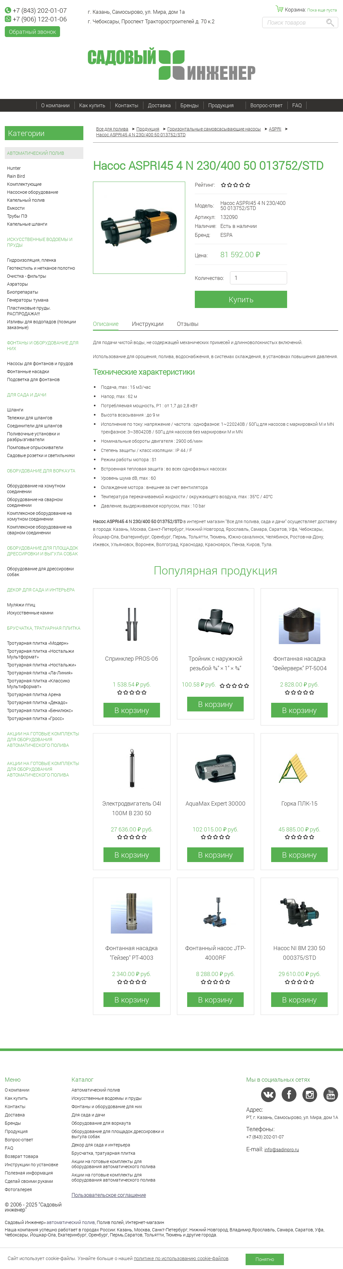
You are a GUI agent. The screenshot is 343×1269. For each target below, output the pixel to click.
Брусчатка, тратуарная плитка (43, 628)
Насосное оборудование (32, 192)
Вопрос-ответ (266, 105)
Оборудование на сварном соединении (35, 502)
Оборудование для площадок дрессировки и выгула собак (42, 551)
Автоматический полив (35, 153)
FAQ (297, 105)
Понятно (264, 1259)
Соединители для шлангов (34, 426)
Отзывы (188, 324)
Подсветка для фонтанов (33, 379)
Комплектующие (24, 184)
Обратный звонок (32, 31)
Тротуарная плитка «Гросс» (35, 718)
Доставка (159, 105)
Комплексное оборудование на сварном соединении (39, 530)
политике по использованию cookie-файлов (181, 1258)
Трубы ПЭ (17, 216)
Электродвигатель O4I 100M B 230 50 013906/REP (131, 813)
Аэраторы (17, 284)
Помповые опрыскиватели (35, 447)
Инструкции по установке (31, 1164)
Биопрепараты (22, 292)
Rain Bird (16, 176)
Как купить (92, 105)
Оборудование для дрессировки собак (40, 571)
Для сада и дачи (26, 395)
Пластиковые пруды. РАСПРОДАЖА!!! (29, 311)
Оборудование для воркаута (41, 471)
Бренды (189, 105)
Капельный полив (26, 200)
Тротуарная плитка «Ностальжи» (41, 665)
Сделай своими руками (29, 1181)
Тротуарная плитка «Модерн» (37, 643)
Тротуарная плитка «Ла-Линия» (39, 673)
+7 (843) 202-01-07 (36, 10)
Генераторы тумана (28, 300)
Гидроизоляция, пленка (31, 260)
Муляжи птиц (21, 605)
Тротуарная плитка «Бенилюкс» (40, 710)
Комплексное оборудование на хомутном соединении (39, 516)
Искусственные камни (30, 613)
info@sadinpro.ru (281, 1149)
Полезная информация (29, 1173)
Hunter (14, 168)
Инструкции (148, 324)
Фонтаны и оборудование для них (43, 345)
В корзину (131, 710)
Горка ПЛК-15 (299, 803)
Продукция (224, 105)
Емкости (16, 208)
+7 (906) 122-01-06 (36, 19)
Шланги (15, 410)
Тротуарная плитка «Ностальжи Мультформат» (40, 654)
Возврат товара (21, 1156)
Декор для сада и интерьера (41, 590)
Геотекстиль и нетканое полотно (41, 268)
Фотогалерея (18, 1189)
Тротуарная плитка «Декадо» (37, 702)
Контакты (126, 105)
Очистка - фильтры (26, 276)
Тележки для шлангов (29, 418)
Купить (241, 299)
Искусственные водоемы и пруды (39, 242)
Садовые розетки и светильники (41, 455)
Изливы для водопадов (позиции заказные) (41, 324)
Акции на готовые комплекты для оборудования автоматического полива (43, 739)
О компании (55, 105)
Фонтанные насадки (28, 371)
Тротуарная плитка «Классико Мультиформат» (38, 683)
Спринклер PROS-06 (131, 658)
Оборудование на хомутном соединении (36, 488)
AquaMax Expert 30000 (216, 803)
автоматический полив (71, 1222)
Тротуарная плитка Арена (34, 694)
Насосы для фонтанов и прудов (40, 363)
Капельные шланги (27, 224)
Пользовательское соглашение (109, 1194)
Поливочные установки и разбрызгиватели (33, 436)
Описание (105, 324)
